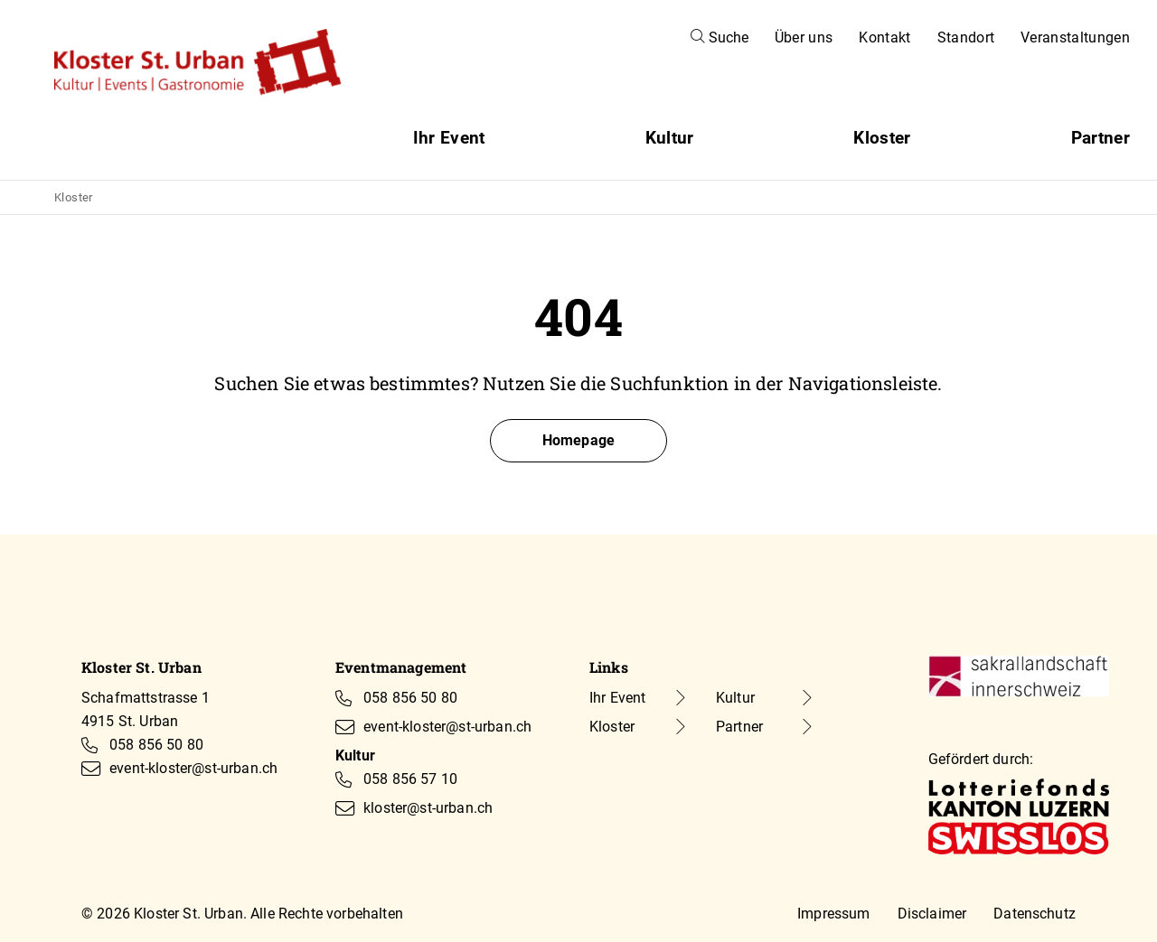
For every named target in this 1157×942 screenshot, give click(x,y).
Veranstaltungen (1075, 37)
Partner (1100, 137)
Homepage (578, 440)
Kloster (881, 137)
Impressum (833, 913)
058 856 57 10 (410, 779)
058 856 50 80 (156, 744)
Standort (966, 37)
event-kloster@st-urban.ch (193, 768)
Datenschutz (1034, 913)
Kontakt (884, 37)
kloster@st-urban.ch (428, 807)
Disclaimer (932, 913)
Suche (719, 37)
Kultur (669, 137)
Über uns (804, 37)
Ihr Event (449, 137)
